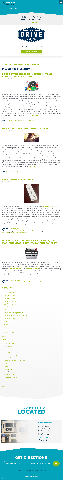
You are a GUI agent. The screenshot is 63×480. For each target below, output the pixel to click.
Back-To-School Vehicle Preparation (15, 360)
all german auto (9, 343)
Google (41, 440)
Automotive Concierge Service (13, 312)
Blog (13, 64)
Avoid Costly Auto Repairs (19, 229)
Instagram (46, 440)
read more (34, 115)
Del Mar (30, 231)
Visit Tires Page (31, 22)
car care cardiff (9, 327)
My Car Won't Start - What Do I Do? (25, 128)
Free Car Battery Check (18, 179)
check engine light (22, 231)
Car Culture (13, 119)
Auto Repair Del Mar (10, 298)
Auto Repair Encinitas (10, 301)
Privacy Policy (35, 476)
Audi (5, 349)
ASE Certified (8, 346)
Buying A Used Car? (10, 369)
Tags (20, 64)
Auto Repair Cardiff (15, 228)
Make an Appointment (31, 51)
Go (56, 463)
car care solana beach (19, 120)
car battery (32, 64)
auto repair (9, 171)
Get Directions (43, 437)
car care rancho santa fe (50, 229)
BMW (5, 321)
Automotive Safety (9, 318)
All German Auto (9, 292)
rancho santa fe (14, 232)
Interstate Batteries (32, 268)
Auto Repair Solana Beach (12, 310)
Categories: (7, 288)
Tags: (4, 339)
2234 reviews (46, 47)
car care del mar (38, 229)
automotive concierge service (13, 355)
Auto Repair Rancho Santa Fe (13, 307)
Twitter (44, 440)
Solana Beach (23, 232)
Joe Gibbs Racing (15, 268)
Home (5, 64)
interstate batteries (40, 281)
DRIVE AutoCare (30, 120)
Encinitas (45, 231)
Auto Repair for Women (11, 304)
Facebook (39, 440)
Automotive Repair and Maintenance (15, 315)
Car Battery (13, 170)
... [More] (4, 336)
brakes (6, 366)
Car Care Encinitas (10, 333)
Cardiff (15, 231)
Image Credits (28, 476)
